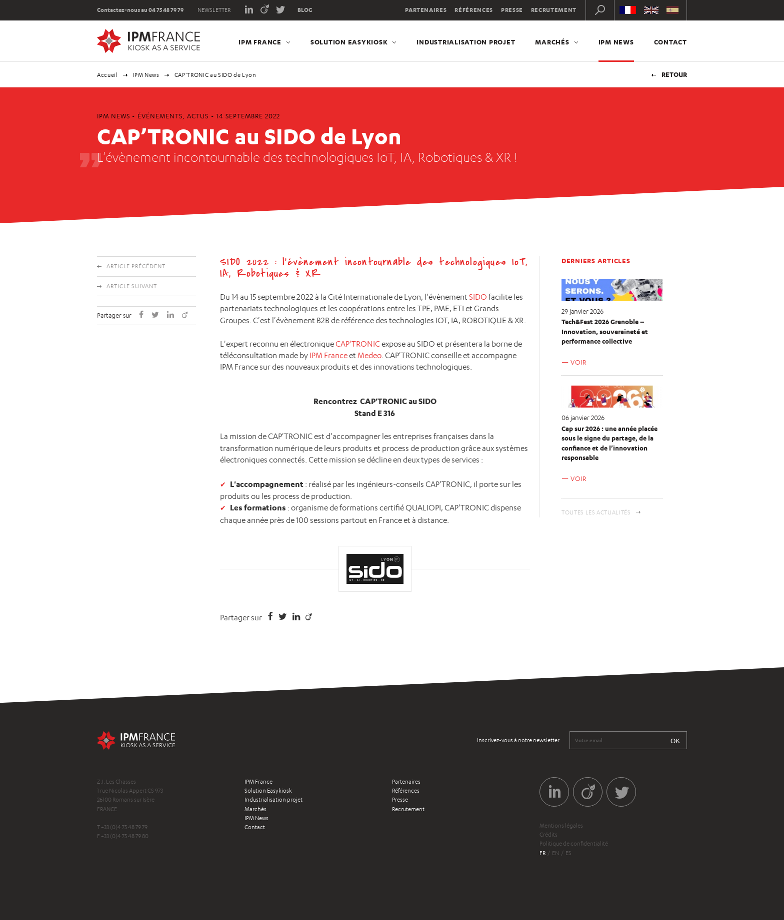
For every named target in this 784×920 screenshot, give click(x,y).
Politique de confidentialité (574, 843)
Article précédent (135, 266)
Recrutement (553, 9)
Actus (197, 116)
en (555, 853)
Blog (305, 9)
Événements (160, 116)
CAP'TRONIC (358, 344)
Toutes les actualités (596, 512)
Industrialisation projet (465, 42)
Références (473, 9)
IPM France (260, 42)
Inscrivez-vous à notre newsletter (518, 740)
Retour (674, 74)
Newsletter (214, 9)
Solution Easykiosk (349, 42)
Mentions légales (561, 825)
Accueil (107, 74)
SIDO (478, 297)
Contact (670, 42)
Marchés (552, 42)
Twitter (280, 8)
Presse (512, 9)
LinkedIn (248, 8)
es (569, 853)
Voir (578, 362)
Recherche (600, 10)
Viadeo (264, 8)
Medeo (370, 355)
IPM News (616, 42)
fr (543, 853)
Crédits (549, 834)
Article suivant (131, 286)
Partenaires (425, 9)
